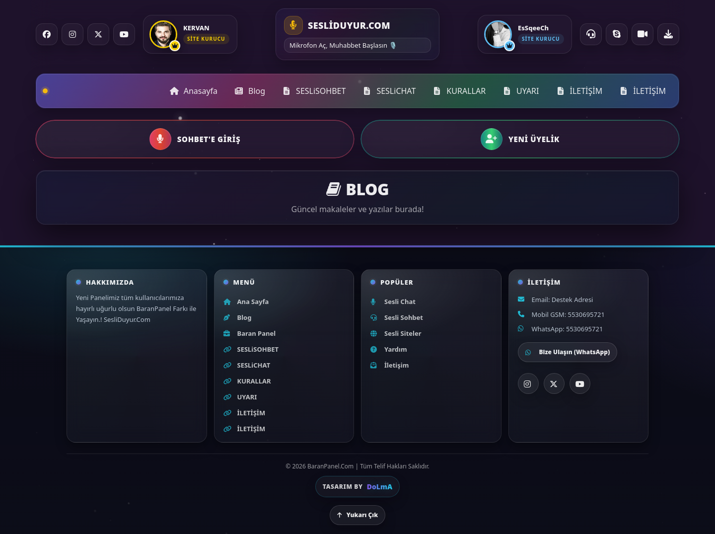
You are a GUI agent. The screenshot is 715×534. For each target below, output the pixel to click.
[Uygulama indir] (668, 34)
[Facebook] (47, 34)
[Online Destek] (591, 34)
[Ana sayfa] (357, 34)
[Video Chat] (642, 34)
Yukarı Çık (357, 515)
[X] (554, 383)
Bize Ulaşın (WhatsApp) (567, 352)
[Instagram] (72, 34)
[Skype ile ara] (617, 34)
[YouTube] (124, 34)
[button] (195, 139)
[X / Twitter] (98, 34)
